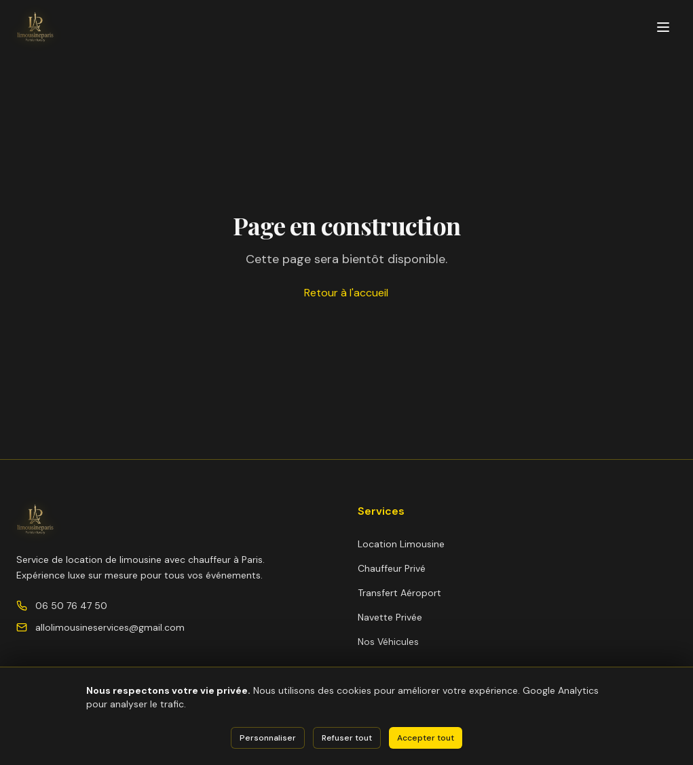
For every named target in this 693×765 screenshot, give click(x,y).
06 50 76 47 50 (71, 606)
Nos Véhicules (388, 641)
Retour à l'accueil (346, 293)
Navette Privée (390, 617)
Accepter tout (425, 737)
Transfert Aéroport (399, 593)
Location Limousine (401, 544)
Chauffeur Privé (392, 568)
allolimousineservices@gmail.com (110, 627)
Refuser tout (347, 737)
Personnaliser (268, 737)
